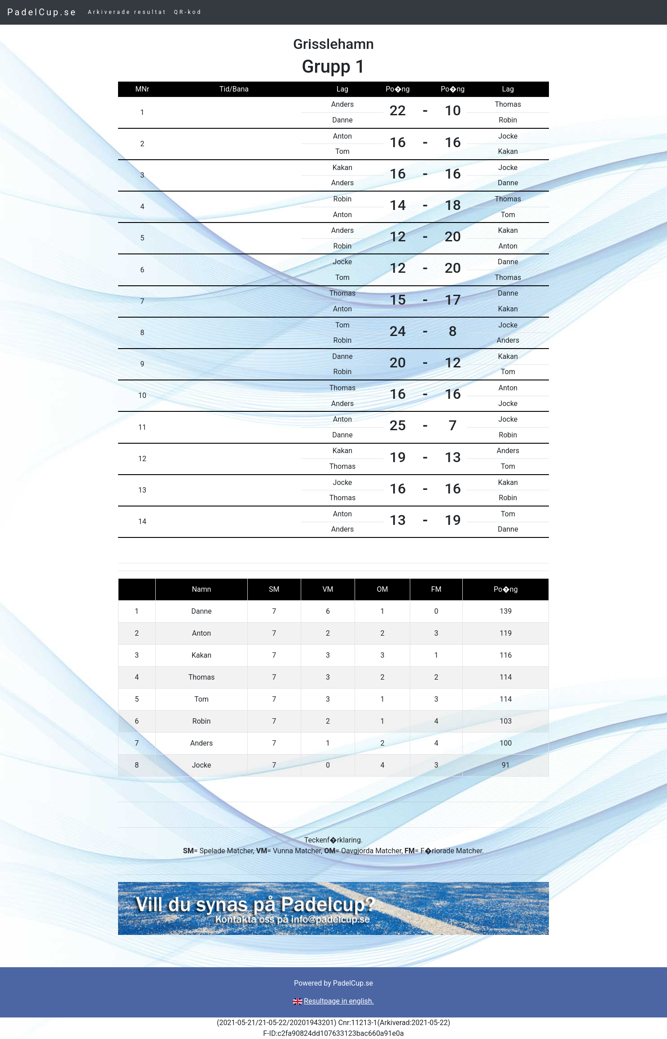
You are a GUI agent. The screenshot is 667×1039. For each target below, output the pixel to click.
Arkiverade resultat (127, 12)
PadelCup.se (42, 12)
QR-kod (188, 12)
